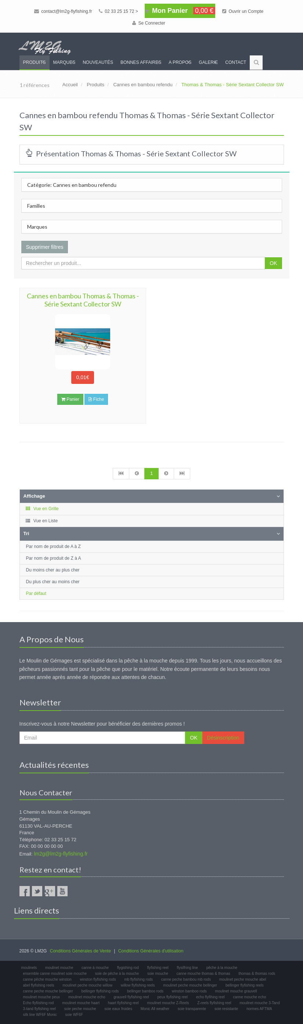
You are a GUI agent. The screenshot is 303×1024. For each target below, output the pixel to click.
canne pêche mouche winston (47, 979)
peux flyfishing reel (172, 997)
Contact (235, 62)
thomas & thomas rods (257, 974)
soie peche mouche (80, 1009)
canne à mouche (95, 968)
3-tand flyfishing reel (39, 1009)
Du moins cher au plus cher (53, 570)
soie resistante (226, 1009)
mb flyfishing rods (138, 979)
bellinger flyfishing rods (100, 991)
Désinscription (223, 738)
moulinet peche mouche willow (87, 985)
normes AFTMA (259, 1009)
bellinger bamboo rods (145, 991)
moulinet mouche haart (81, 1003)
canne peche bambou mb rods (186, 979)
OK (273, 263)
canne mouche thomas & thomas (203, 974)
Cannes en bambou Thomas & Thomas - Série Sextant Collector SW (83, 300)
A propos (180, 62)
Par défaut (36, 593)
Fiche (96, 399)
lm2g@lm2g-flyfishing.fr (60, 854)
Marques (64, 62)
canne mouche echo (249, 997)
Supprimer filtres (45, 247)
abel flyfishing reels (38, 985)
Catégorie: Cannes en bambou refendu (71, 185)
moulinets (29, 968)
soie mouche (157, 974)
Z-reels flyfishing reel (214, 1003)
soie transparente (192, 1009)
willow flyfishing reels (138, 985)
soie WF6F (74, 1015)
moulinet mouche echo (86, 997)
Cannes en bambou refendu (142, 84)
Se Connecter (148, 23)
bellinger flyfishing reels (245, 985)
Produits (34, 62)
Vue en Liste (41, 520)
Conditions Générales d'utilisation (151, 951)
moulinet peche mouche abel (242, 979)
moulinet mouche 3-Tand (259, 1003)
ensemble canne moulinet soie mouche (55, 974)
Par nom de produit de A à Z (53, 546)
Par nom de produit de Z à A (53, 558)
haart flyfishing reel (123, 1003)
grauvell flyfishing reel (131, 997)
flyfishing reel (157, 968)
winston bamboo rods (189, 991)
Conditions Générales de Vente (80, 951)
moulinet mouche (59, 968)
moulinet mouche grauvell (236, 991)
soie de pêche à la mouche (117, 974)
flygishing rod (128, 968)
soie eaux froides (118, 1009)
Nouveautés (98, 62)
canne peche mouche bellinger (48, 991)
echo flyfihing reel (210, 997)
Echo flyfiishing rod (38, 1003)
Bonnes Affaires (140, 62)
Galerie (208, 62)
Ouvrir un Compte (242, 11)
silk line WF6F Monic (40, 1015)
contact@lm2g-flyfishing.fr (63, 11)
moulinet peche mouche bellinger (190, 985)
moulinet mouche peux (41, 997)
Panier (70, 399)
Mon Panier (180, 10)
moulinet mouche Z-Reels (168, 1003)
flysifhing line (187, 968)
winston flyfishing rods (98, 979)
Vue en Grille (42, 508)
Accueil (70, 84)
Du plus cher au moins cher (53, 581)
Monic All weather (155, 1009)
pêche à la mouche (222, 968)
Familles (36, 206)
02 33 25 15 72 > (118, 11)
